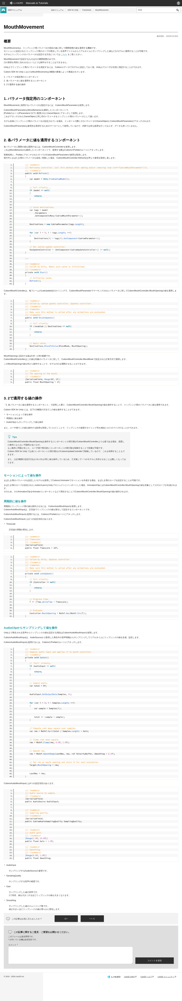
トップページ (13, 28)
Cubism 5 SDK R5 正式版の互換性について (24, 49)
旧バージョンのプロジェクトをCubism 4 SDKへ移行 (24, 77)
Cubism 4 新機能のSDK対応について (23, 40)
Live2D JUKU (129, 996)
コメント (56, 964)
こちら (107, 51)
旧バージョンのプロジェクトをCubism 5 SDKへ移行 (24, 70)
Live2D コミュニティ (166, 996)
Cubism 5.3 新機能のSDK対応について (23, 32)
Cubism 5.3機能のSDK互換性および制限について (24, 56)
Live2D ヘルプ (146, 996)
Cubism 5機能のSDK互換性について (22, 61)
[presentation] (154, 971)
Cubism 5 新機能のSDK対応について (23, 36)
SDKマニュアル (57, 10)
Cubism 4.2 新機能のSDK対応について (23, 44)
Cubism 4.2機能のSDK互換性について (23, 65)
